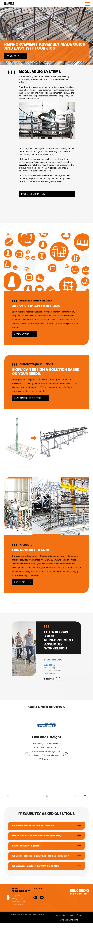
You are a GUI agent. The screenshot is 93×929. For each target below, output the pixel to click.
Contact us (13, 56)
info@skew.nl (17, 904)
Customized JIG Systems (27, 398)
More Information (33, 193)
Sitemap (57, 915)
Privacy (80, 915)
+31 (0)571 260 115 (20, 901)
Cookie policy (69, 915)
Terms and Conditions (68, 919)
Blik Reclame (40, 914)
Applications (21, 334)
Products (19, 582)
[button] (65, 754)
